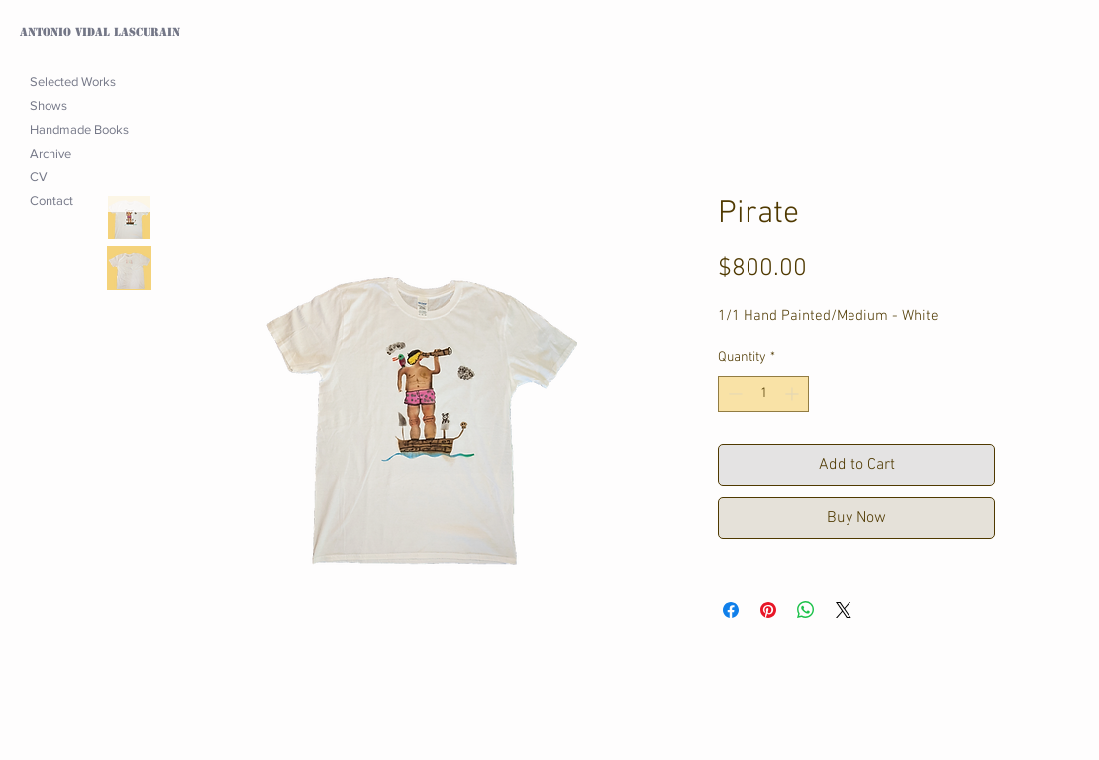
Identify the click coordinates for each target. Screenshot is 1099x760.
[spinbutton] (763, 394)
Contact (51, 200)
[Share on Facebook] (731, 610)
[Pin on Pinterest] (768, 610)
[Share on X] (843, 610)
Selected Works (73, 81)
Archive (50, 153)
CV (39, 176)
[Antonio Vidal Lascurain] (106, 33)
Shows (48, 105)
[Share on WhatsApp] (806, 610)
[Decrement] (733, 394)
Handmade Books (79, 129)
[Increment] (793, 394)
